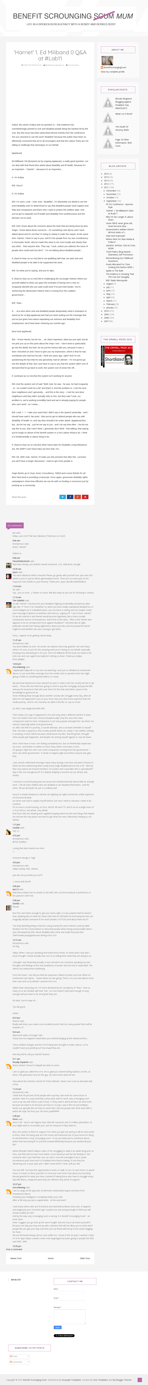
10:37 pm (17, 1184)
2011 (106, 187)
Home (51, 1258)
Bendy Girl (16, 1279)
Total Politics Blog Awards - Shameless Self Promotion (119, 253)
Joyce (15, 572)
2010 (106, 311)
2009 (106, 314)
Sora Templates (100, 1379)
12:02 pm (17, 663)
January (110, 307)
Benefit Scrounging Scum (35, 1379)
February (110, 304)
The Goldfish (18, 600)
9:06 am (16, 540)
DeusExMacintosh (21, 561)
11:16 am (17, 597)
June (108, 290)
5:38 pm (16, 900)
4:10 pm (16, 835)
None (15, 1119)
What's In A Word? (123, 113)
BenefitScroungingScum (115, 67)
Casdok (16, 827)
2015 (106, 173)
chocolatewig (19, 667)
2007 (106, 321)
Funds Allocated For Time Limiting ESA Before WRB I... (120, 266)
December (111, 190)
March (109, 300)
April (108, 297)
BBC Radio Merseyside (116, 280)
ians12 (16, 889)
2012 (106, 183)
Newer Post (16, 1258)
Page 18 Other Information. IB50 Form (123, 142)
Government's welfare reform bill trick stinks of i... (120, 231)
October (110, 197)
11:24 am (17, 1089)
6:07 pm (16, 1017)
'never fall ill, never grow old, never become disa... (119, 224)
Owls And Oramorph (115, 235)
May (108, 294)
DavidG (16, 903)
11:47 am (17, 640)
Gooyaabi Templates (71, 1379)
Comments (16, 1362)
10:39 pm (17, 1246)
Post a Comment (14, 1249)
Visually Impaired (20, 1062)
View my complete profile (113, 71)
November (111, 194)
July (108, 287)
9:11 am (16, 1059)
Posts (13, 1356)
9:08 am (16, 558)
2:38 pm (16, 1116)
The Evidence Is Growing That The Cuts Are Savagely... (120, 275)
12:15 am (17, 940)
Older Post (85, 1258)
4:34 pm (16, 862)
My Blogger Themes (122, 1379)
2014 (106, 177)
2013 (106, 180)
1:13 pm (16, 824)
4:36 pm (16, 886)
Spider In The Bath (114, 270)
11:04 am (17, 586)
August (109, 283)
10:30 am (17, 569)
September (111, 201)
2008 (106, 317)
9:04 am (16, 1032)
